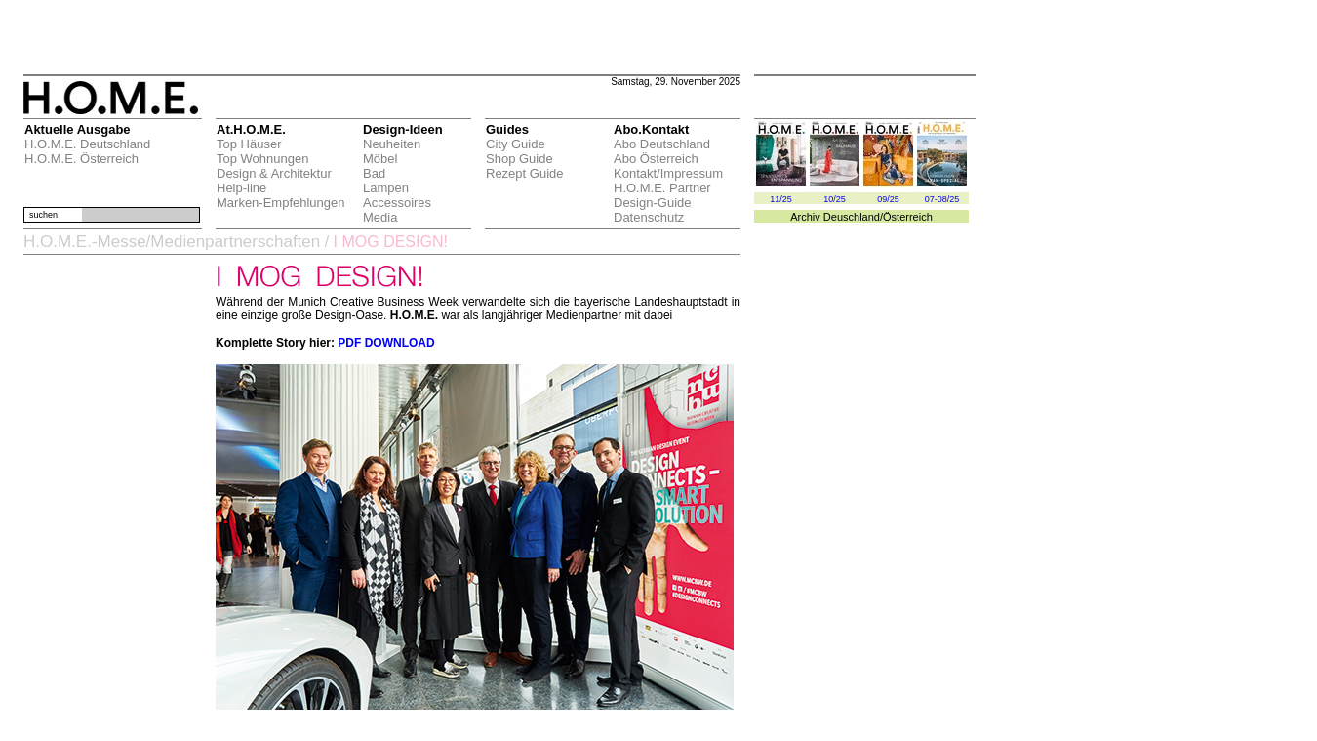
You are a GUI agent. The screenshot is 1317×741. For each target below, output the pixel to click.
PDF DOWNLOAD (386, 343)
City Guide (515, 144)
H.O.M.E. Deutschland (87, 144)
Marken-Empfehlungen (281, 202)
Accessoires (397, 202)
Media (380, 217)
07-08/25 (942, 199)
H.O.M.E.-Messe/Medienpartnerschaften (171, 241)
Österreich (908, 217)
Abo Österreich (656, 158)
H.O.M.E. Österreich (81, 158)
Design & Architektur (274, 173)
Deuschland (851, 217)
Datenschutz (649, 217)
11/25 (781, 199)
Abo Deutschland (662, 144)
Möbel (380, 158)
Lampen (386, 188)
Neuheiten (391, 144)
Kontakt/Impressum (668, 173)
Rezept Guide (525, 173)
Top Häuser (249, 144)
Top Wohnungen (262, 158)
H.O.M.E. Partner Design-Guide (662, 195)
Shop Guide (519, 158)
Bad (374, 173)
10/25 (834, 199)
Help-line (241, 188)
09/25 (888, 199)
